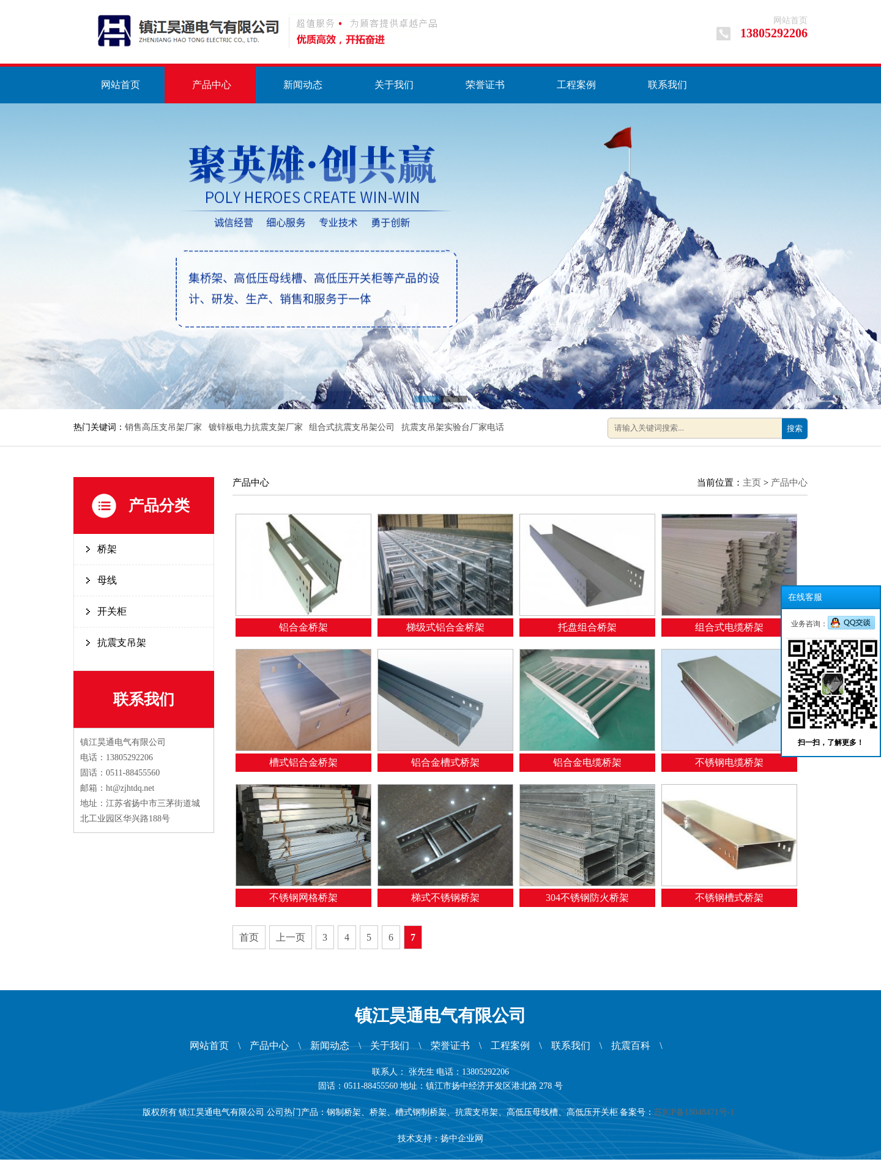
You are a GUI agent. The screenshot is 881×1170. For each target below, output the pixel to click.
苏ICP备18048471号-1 (696, 1112)
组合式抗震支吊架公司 (353, 427)
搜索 (795, 428)
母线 (107, 580)
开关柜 (112, 611)
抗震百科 (630, 1045)
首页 (249, 937)
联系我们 (667, 85)
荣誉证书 (485, 85)
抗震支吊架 (121, 642)
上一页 (290, 937)
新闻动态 (302, 85)
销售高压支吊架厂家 (164, 427)
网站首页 (790, 20)
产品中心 (211, 85)
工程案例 (576, 85)
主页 (752, 482)
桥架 (107, 549)
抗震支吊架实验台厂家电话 (454, 427)
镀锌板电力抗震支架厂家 (257, 427)
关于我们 (394, 85)
